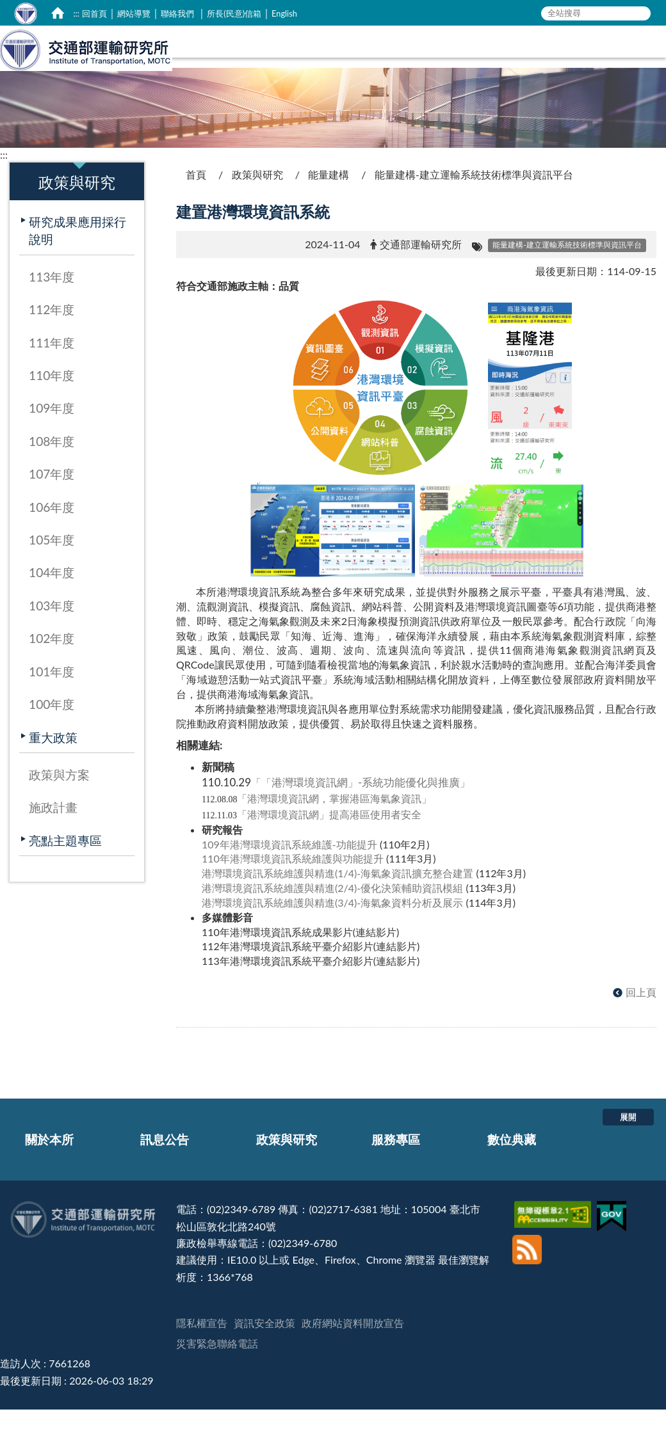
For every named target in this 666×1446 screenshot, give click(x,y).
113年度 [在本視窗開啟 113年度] (51, 319)
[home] (58, 13)
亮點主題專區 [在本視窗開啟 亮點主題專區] (65, 882)
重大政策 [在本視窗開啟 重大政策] (53, 779)
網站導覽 (133, 13)
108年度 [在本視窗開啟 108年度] (51, 483)
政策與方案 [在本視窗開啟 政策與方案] (59, 816)
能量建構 (328, 217)
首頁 (196, 217)
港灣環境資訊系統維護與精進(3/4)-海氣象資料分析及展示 (332, 945)
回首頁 (94, 13)
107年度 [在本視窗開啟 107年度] (51, 516)
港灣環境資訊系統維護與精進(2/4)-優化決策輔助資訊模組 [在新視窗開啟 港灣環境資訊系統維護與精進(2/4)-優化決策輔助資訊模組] (332, 930)
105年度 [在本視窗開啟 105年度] (51, 582)
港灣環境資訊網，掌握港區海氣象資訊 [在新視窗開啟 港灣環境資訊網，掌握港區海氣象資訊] (334, 840)
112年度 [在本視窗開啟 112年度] (51, 351)
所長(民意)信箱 (234, 13)
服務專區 (395, 1181)
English (284, 13)
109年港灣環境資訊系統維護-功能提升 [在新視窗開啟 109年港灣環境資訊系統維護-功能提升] (289, 886)
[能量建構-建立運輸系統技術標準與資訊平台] (567, 286)
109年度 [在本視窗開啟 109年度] (51, 450)
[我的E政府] (613, 1251)
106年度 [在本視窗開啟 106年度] (51, 549)
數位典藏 (511, 1181)
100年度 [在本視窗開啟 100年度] (51, 746)
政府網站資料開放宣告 (353, 1365)
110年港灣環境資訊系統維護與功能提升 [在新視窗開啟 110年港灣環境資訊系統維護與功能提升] (293, 900)
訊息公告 (164, 1181)
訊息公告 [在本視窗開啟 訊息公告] (402, 81)
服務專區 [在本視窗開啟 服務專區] (552, 81)
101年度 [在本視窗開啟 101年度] (51, 713)
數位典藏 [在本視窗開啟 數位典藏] (621, 81)
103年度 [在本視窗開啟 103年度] (51, 647)
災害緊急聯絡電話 (217, 1385)
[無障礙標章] (554, 1251)
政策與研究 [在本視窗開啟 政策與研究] (477, 81)
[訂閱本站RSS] (527, 1282)
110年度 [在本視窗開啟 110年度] (51, 417)
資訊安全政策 (264, 1365)
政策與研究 (257, 217)
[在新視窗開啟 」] (426, 840)
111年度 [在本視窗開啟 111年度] (51, 384)
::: (76, 13)
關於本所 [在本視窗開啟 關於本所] (333, 81)
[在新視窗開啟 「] (242, 840)
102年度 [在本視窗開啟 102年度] (51, 680)
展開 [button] (628, 1159)
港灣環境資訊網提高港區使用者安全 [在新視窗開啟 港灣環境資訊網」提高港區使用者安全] (334, 856)
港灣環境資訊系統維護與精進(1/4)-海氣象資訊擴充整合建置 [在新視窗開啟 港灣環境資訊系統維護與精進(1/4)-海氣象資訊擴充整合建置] (337, 915)
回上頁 (641, 1034)
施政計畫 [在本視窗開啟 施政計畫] (53, 849)
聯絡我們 (177, 13)
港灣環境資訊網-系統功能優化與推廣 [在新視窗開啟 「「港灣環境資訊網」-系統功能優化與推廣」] (360, 824)
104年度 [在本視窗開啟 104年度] (51, 614)
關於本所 (49, 1181)
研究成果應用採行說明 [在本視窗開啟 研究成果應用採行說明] (77, 273)
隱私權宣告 (201, 1365)
